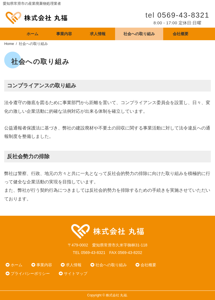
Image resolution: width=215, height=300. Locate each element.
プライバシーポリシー (28, 273)
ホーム (32, 34)
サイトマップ (73, 273)
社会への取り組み (139, 34)
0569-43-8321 (183, 15)
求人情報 (98, 34)
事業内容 (64, 34)
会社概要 (180, 34)
